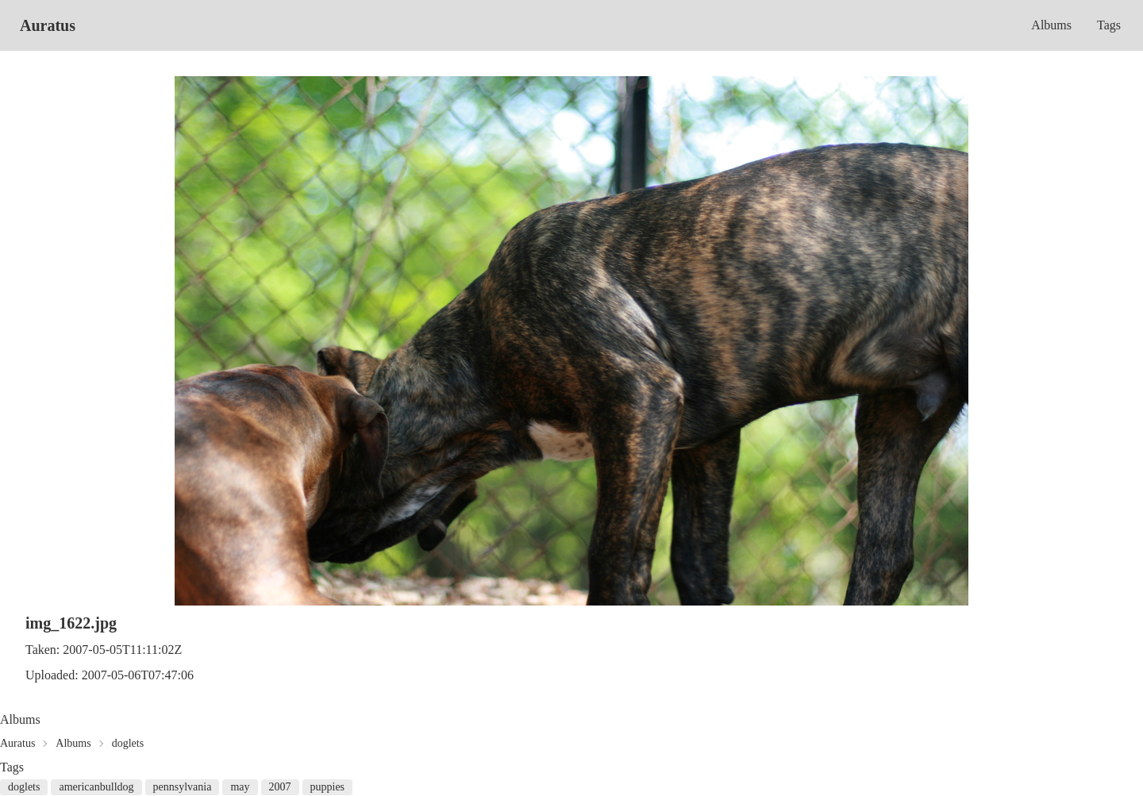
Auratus (47, 25)
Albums (1051, 25)
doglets (128, 743)
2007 (280, 787)
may (239, 787)
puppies (327, 787)
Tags (1109, 25)
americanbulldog (96, 787)
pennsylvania (182, 787)
